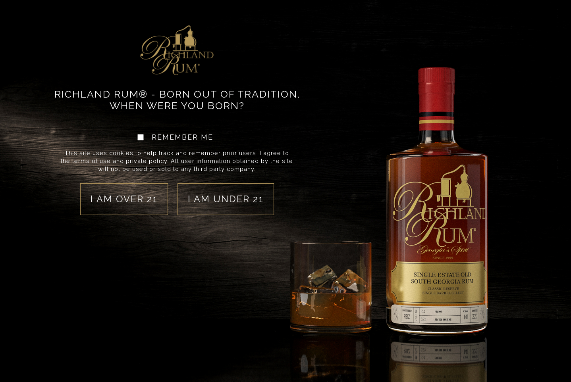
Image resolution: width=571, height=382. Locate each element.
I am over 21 (124, 199)
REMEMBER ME (182, 137)
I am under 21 (226, 199)
